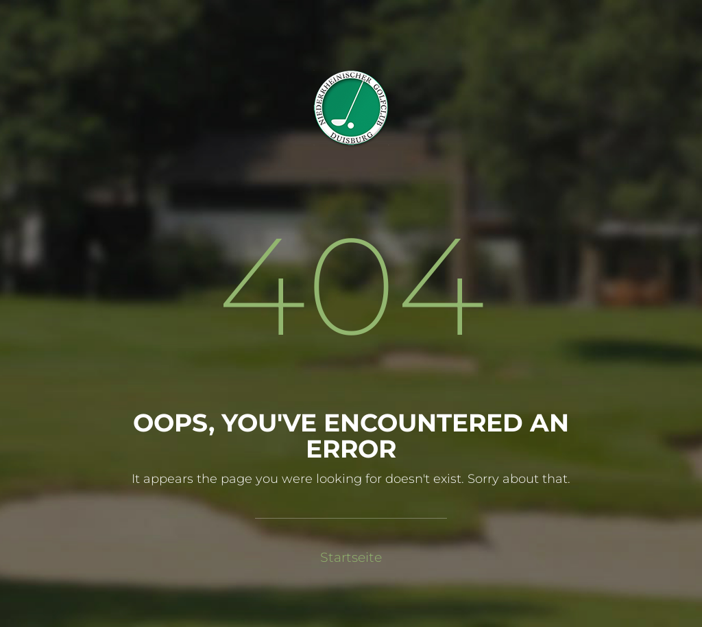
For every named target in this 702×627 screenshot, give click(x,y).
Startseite (351, 557)
